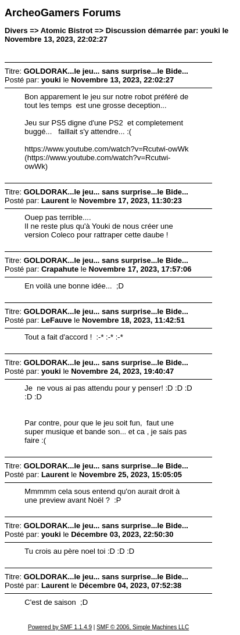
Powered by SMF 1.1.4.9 (60, 627)
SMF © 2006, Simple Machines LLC (142, 627)
